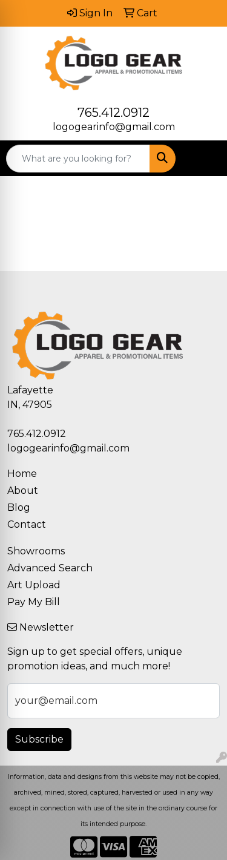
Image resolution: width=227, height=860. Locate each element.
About (22, 490)
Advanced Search (50, 568)
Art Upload (34, 585)
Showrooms (36, 551)
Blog (18, 507)
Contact (26, 524)
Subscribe (39, 739)
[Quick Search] (78, 158)
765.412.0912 (113, 112)
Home (22, 473)
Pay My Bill (33, 602)
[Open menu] (203, 158)
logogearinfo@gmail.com (114, 127)
